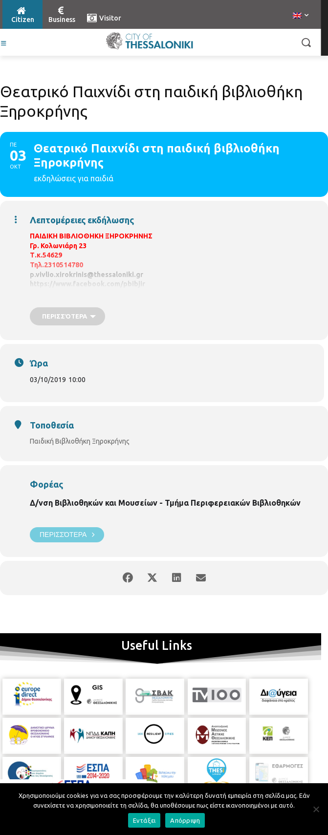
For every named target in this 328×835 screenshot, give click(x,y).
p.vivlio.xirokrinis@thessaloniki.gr (86, 274)
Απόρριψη (185, 820)
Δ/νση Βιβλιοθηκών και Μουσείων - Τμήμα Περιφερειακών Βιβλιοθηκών (165, 502)
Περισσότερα (67, 535)
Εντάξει (144, 820)
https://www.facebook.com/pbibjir (87, 284)
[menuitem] (300, 16)
